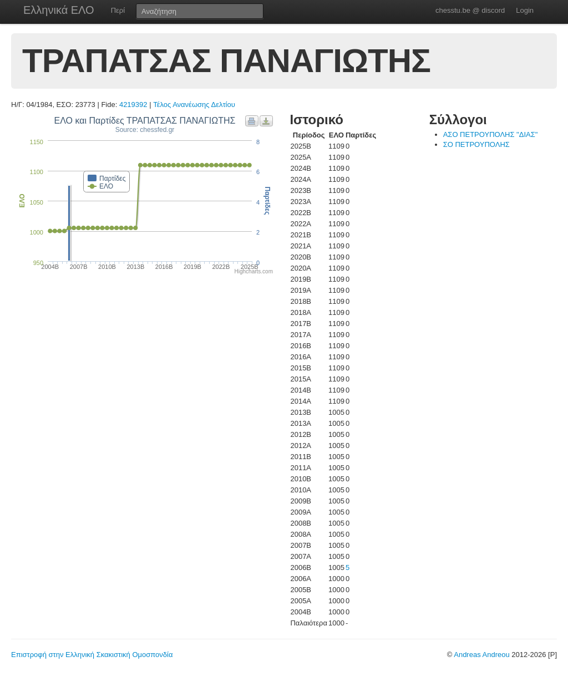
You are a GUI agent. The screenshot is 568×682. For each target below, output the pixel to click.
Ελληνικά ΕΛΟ (58, 10)
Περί (118, 10)
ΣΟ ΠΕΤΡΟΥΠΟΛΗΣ (476, 144)
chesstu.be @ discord (470, 10)
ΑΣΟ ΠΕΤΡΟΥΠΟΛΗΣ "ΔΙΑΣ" (490, 134)
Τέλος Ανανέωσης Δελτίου (194, 104)
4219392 (133, 104)
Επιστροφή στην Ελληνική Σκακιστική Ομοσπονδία (92, 654)
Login (525, 10)
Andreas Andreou (481, 654)
